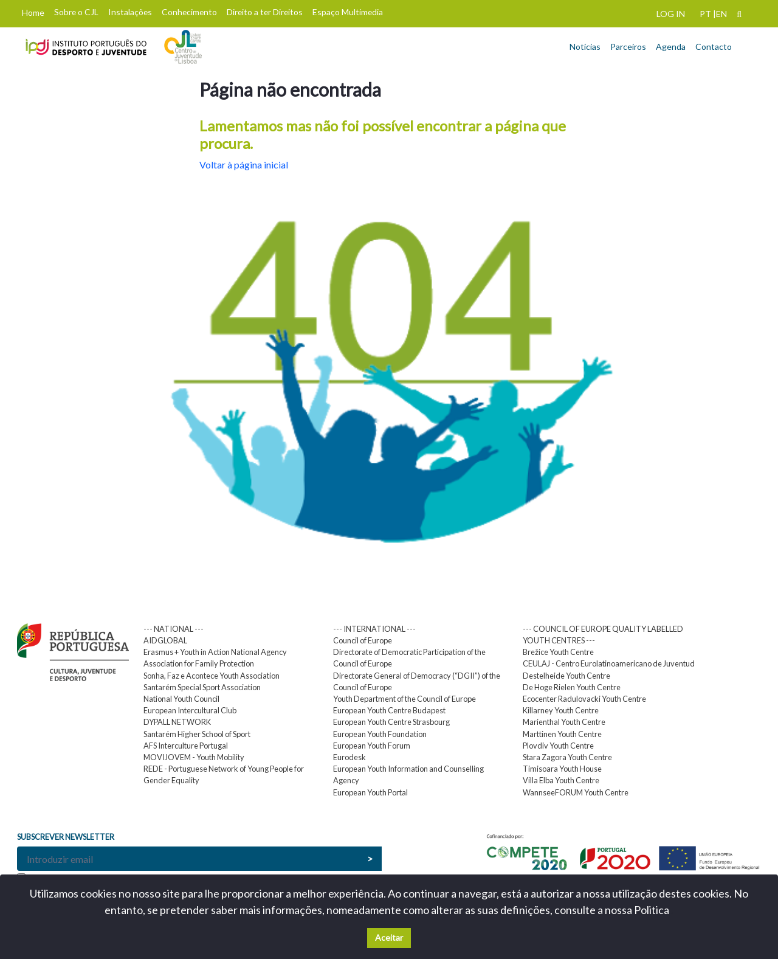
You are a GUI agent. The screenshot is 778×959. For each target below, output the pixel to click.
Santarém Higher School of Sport (196, 734)
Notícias (585, 46)
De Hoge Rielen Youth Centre (572, 687)
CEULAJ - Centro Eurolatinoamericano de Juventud (609, 663)
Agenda (671, 46)
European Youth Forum (371, 745)
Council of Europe (362, 640)
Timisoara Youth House (562, 769)
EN (721, 14)
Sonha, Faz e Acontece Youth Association (211, 675)
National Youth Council (181, 699)
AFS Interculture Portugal (185, 745)
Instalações (130, 12)
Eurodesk (349, 757)
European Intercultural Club (189, 710)
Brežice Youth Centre (558, 652)
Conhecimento (189, 12)
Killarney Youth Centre (561, 710)
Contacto (713, 46)
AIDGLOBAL (165, 640)
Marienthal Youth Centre (564, 722)
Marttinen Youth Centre (562, 734)
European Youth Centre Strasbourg (391, 722)
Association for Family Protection (198, 663)
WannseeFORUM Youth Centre (575, 792)
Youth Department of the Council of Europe (404, 699)
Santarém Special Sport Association (202, 687)
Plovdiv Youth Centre (558, 745)
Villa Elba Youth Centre (561, 780)
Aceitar (389, 937)
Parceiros (628, 46)
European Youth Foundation (380, 734)
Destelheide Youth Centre (566, 675)
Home (33, 12)
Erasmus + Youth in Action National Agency (215, 652)
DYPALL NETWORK (177, 722)
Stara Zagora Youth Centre (567, 757)
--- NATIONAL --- (173, 629)
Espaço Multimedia (347, 12)
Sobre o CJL (76, 12)
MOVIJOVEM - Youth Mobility (193, 757)
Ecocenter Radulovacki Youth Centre (584, 699)
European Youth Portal (370, 792)
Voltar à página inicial (243, 164)
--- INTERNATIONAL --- (374, 629)
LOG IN (670, 14)
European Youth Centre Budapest (389, 710)
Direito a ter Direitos (265, 12)
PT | (708, 14)
